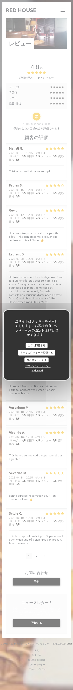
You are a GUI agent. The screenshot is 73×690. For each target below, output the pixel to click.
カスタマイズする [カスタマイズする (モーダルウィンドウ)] (36, 360)
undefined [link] (37, 370)
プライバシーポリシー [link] (38, 366)
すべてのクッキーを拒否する (36, 352)
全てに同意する (36, 345)
